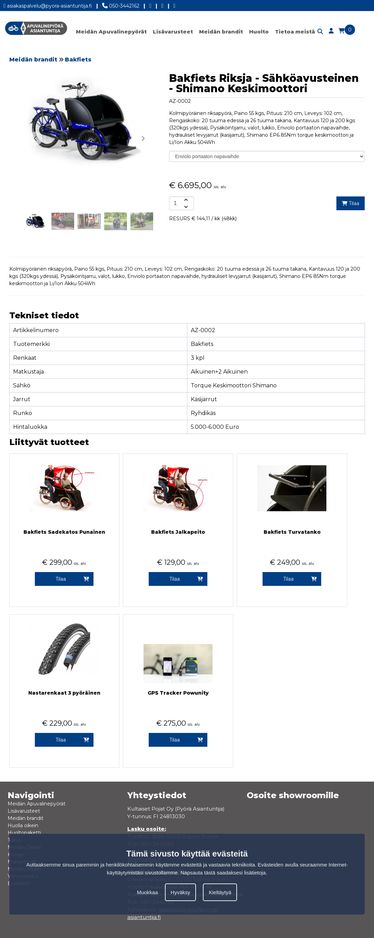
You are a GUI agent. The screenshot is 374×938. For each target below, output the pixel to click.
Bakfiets (78, 59)
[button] (143, 138)
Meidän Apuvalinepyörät (111, 31)
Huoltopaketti (24, 833)
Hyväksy (180, 892)
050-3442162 (120, 4)
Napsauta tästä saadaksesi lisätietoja (223, 873)
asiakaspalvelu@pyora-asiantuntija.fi (47, 4)
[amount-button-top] (185, 199)
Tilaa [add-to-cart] (350, 203)
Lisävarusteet (173, 31)
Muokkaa (147, 892)
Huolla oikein (23, 825)
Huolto (259, 31)
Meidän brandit (221, 31)
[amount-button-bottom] (185, 206)
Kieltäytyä (220, 892)
